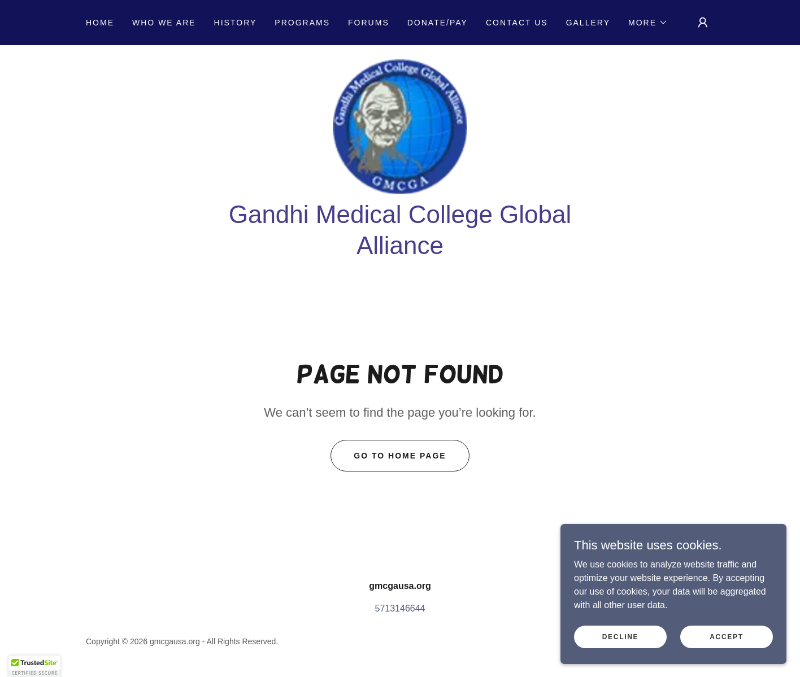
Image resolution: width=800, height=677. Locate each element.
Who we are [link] (164, 22)
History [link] (235, 22)
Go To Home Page (400, 455)
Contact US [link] (517, 22)
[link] (400, 125)
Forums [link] (368, 22)
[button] (648, 22)
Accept (727, 636)
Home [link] (100, 22)
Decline (620, 636)
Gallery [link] (588, 22)
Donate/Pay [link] (437, 22)
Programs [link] (302, 22)
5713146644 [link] (400, 608)
